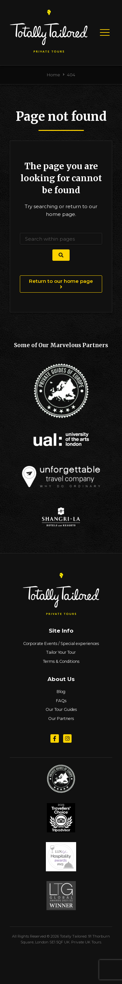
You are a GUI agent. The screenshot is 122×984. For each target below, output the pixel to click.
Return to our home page (61, 284)
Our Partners (61, 718)
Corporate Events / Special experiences (61, 643)
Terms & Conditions (61, 661)
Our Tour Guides (61, 709)
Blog (61, 691)
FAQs (61, 700)
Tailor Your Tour (61, 652)
